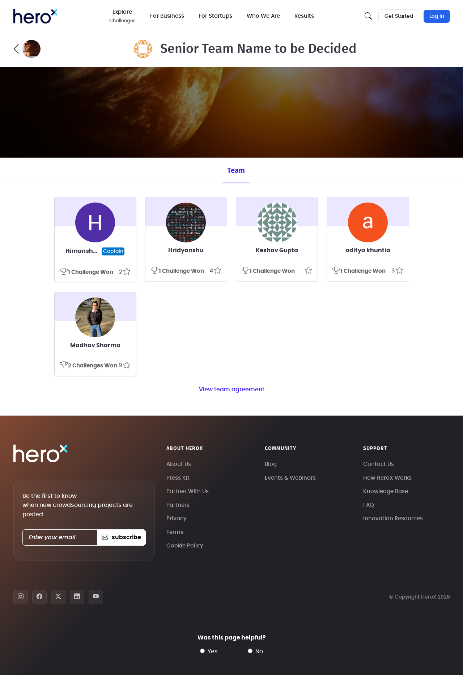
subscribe (121, 537)
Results (304, 16)
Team (236, 170)
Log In (436, 16)
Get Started (399, 16)
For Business (167, 16)
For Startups (215, 16)
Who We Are (263, 16)
